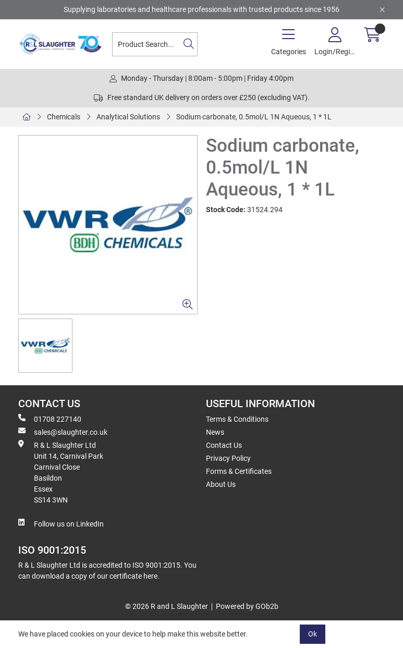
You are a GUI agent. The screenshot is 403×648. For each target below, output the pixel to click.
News (215, 432)
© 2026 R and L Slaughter (166, 606)
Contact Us (224, 445)
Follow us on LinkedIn (61, 523)
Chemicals (63, 117)
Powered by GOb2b (247, 606)
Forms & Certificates (239, 471)
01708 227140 (49, 418)
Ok (312, 634)
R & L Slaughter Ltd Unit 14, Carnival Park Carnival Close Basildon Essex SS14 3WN (60, 472)
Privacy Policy (228, 458)
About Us (221, 484)
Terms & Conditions (237, 419)
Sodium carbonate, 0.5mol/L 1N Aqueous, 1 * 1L (254, 117)
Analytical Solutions (128, 117)
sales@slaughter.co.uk (62, 431)
